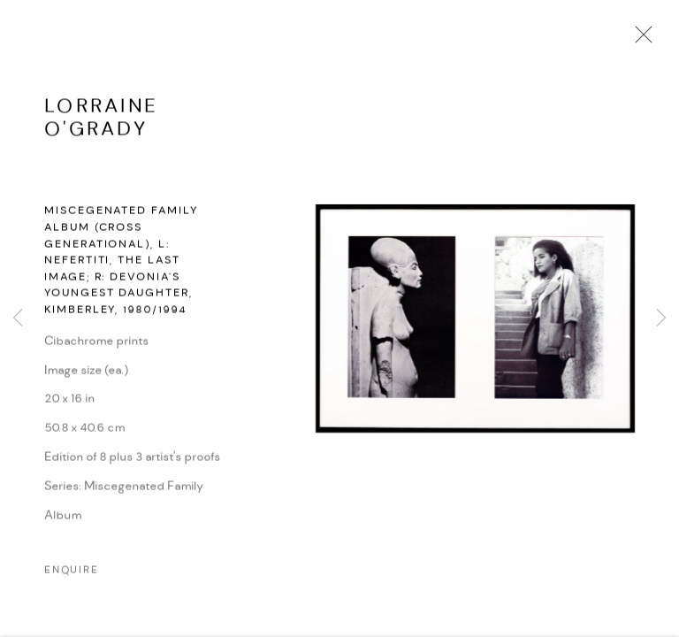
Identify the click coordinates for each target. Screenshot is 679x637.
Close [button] (639, 40)
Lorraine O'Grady (101, 126)
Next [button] (661, 318)
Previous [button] (17, 318)
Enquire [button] (71, 578)
